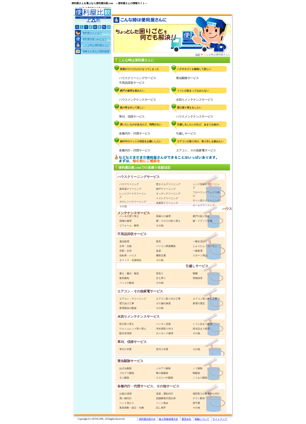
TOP (197, 54)
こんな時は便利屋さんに (96, 45)
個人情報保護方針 (168, 419)
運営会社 (186, 419)
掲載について (202, 419)
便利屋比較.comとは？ (95, 39)
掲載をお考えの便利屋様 (96, 51)
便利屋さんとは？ (92, 33)
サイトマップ (219, 419)
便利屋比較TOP (147, 419)
